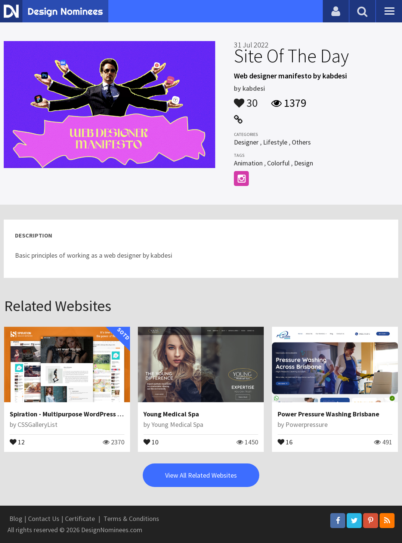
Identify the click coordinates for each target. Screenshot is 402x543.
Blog (15, 518)
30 (246, 99)
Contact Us (43, 518)
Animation (248, 163)
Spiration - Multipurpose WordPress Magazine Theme (89, 414)
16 (285, 441)
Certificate (80, 518)
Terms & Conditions (131, 518)
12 (17, 441)
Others (301, 142)
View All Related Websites (201, 475)
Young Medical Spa (171, 414)
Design (303, 163)
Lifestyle (275, 142)
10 (150, 441)
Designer (246, 142)
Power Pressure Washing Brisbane (328, 414)
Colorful (278, 163)
